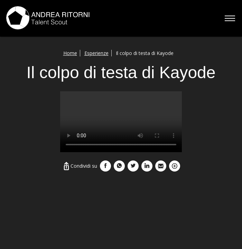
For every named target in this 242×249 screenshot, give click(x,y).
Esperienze (96, 53)
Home (70, 53)
